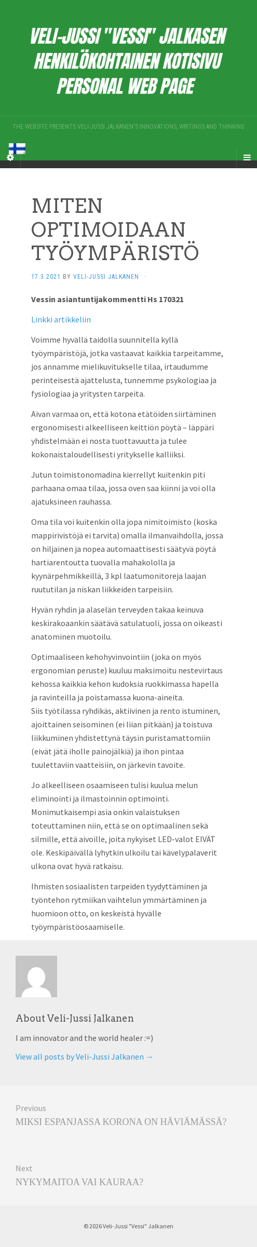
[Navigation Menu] (246, 157)
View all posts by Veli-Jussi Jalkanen (85, 1056)
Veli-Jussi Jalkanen (106, 276)
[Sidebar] (10, 157)
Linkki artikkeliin (61, 319)
